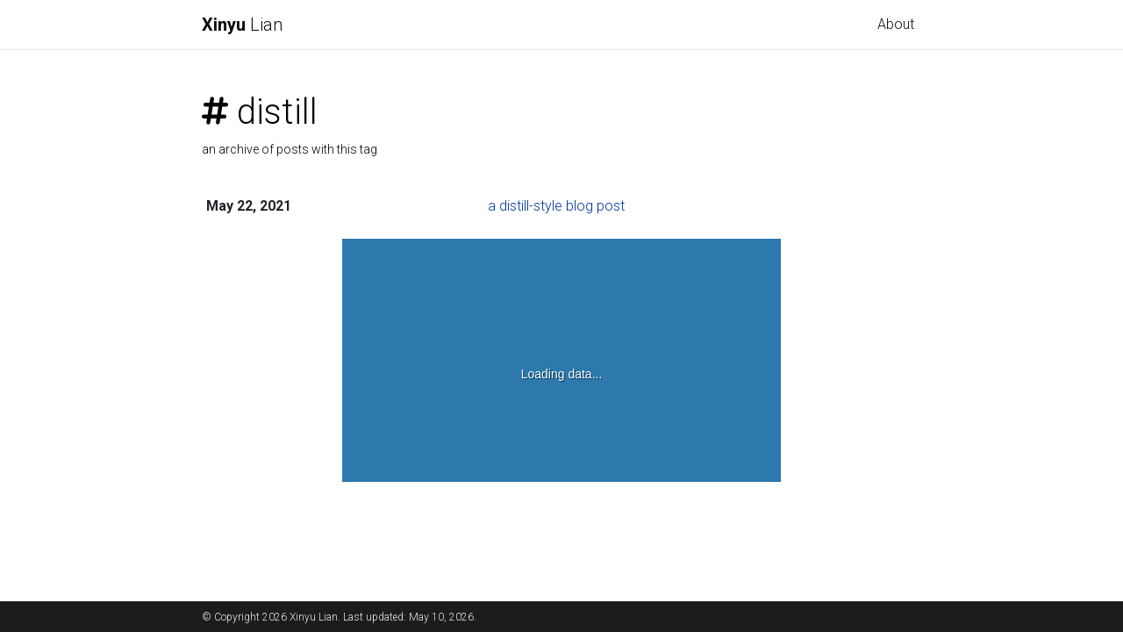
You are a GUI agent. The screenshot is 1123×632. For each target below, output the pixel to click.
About (895, 24)
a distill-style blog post (556, 206)
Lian (242, 24)
